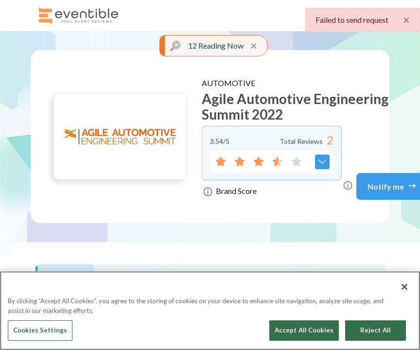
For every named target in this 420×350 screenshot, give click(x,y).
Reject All (375, 330)
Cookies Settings (40, 330)
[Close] (404, 287)
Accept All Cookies (304, 330)
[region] (210, 310)
